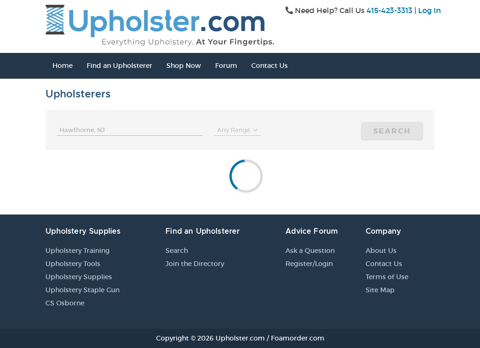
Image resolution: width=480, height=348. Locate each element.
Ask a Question (310, 250)
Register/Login (309, 263)
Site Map (380, 290)
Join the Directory (194, 263)
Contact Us (269, 65)
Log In (429, 10)
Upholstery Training (77, 250)
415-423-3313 (389, 10)
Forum (226, 65)
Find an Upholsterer (119, 65)
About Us (381, 250)
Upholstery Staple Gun (82, 290)
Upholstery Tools (72, 263)
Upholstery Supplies (78, 277)
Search (392, 131)
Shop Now (183, 65)
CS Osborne (64, 303)
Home (62, 65)
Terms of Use (387, 277)
